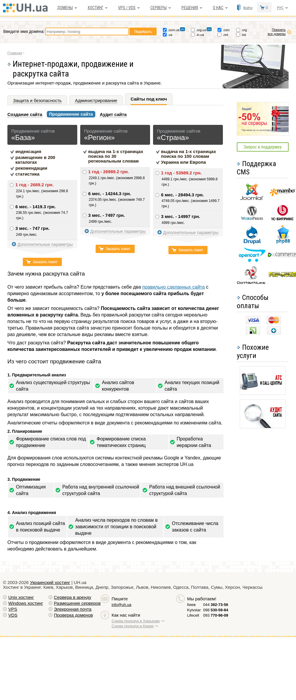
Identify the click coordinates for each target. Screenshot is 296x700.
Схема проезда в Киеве (133, 626)
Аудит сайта (113, 114)
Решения (189, 7)
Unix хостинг (21, 597)
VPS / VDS (127, 7)
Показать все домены (277, 32)
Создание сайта (24, 114)
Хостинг (95, 7)
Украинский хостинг (50, 582)
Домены (65, 7)
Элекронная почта (72, 609)
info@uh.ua (121, 604)
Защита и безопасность (37, 100)
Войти (247, 7)
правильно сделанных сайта (173, 286)
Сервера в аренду (72, 597)
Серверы (158, 7)
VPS (12, 609)
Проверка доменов (73, 615)
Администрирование (96, 100)
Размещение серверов (77, 603)
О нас (218, 7)
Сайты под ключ (149, 98)
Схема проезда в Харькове (136, 621)
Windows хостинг (25, 603)
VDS (12, 615)
